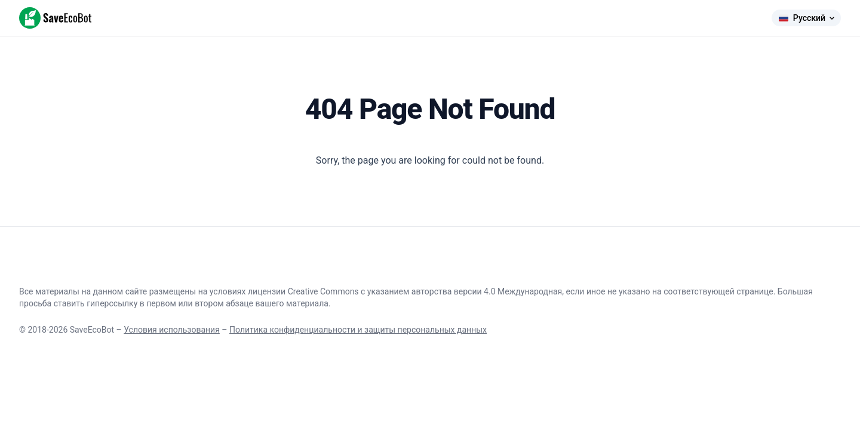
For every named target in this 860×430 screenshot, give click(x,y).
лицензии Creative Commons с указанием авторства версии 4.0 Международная (405, 291)
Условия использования (172, 329)
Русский (806, 18)
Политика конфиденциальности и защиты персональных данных (358, 329)
